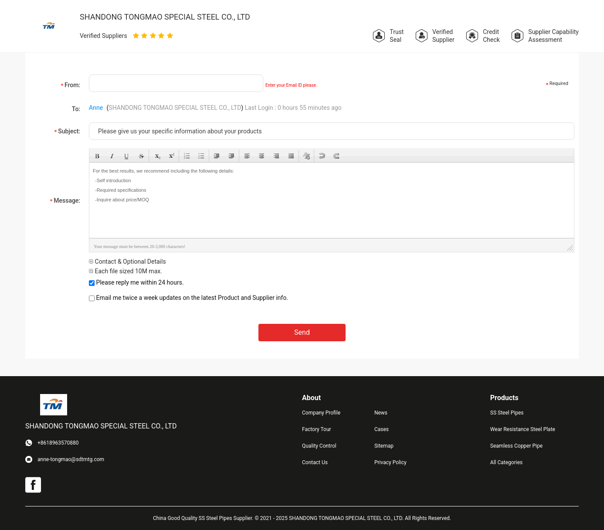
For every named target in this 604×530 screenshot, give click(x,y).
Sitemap (384, 446)
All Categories (506, 462)
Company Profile (321, 413)
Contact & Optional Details (127, 261)
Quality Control (319, 446)
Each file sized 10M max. (125, 271)
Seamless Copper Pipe (516, 446)
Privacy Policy (390, 462)
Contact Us (315, 462)
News (380, 413)
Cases (381, 429)
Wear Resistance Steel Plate (522, 429)
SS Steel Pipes (507, 413)
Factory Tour (316, 429)
